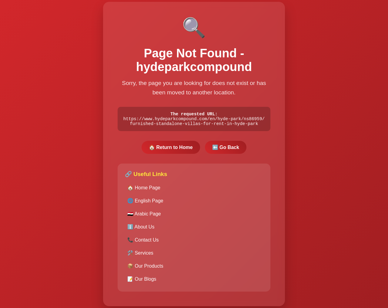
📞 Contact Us (143, 241)
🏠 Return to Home (170, 148)
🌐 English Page (145, 202)
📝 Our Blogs (141, 280)
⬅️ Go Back (225, 148)
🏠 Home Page (143, 189)
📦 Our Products (145, 267)
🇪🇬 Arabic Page (144, 215)
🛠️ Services (140, 254)
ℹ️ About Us (140, 228)
